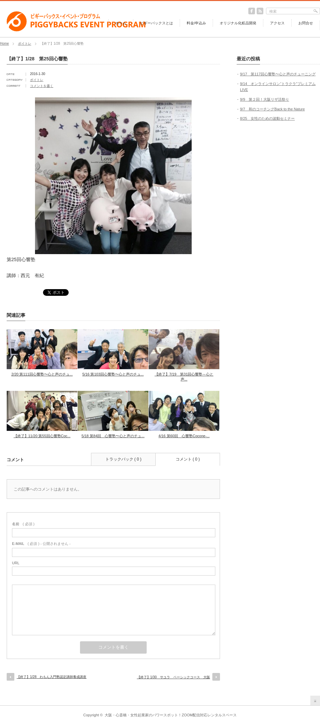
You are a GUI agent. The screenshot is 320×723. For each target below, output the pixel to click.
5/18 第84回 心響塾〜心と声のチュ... (113, 436)
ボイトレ (24, 43)
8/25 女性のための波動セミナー (267, 118)
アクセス (277, 23)
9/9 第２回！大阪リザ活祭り (264, 99)
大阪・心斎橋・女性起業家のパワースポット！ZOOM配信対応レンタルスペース (171, 715)
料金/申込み (196, 23)
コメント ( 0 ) (188, 459)
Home (4, 43)
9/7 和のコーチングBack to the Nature (272, 109)
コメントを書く (41, 86)
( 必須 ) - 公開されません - (41, 544)
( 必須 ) (23, 524)
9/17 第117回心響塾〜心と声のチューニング (278, 74)
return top (315, 700)
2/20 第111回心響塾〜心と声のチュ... (42, 374)
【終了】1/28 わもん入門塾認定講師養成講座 (51, 677)
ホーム (120, 23)
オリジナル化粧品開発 (238, 23)
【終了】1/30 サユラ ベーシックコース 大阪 (173, 677)
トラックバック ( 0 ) (123, 459)
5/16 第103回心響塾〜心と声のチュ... (113, 374)
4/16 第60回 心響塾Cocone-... (183, 436)
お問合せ (305, 23)
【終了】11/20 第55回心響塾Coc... (42, 436)
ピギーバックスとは (156, 23)
